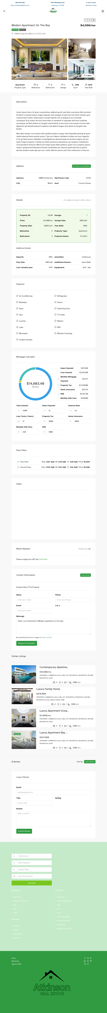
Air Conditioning (25, 295)
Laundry (22, 316)
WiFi (59, 321)
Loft (14, 900)
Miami (15, 921)
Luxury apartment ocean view (55, 701)
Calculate (32, 874)
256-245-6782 (20, 2)
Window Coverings (64, 326)
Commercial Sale (63, 908)
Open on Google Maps (81, 166)
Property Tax (47, 407)
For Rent (22, 29)
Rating (58, 789)
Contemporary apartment (53, 658)
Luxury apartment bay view (54, 723)
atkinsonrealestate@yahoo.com (20, 5)
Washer (60, 316)
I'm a (57, 596)
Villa (14, 896)
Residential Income (64, 920)
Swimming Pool (63, 306)
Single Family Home (20, 892)
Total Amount (22, 396)
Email (18, 596)
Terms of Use (47, 628)
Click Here (43, 550)
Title (18, 789)
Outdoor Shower (25, 331)
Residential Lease (63, 912)
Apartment (17, 888)
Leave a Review (89, 752)
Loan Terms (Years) (25, 407)
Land (15, 904)
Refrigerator (62, 295)
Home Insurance (75, 407)
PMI (44, 418)
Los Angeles (17, 925)
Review (19, 800)
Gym (21, 311)
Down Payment (48, 396)
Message (20, 607)
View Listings (86, 566)
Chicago (16, 917)
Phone (58, 586)
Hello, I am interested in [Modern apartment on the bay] (53, 617)
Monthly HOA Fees (24, 418)
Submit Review (24, 822)
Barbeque (23, 301)
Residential (61, 916)
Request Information (26, 634)
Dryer (21, 306)
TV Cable (61, 311)
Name (18, 586)
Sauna (59, 301)
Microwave (23, 326)
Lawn (21, 321)
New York (16, 929)
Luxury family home (47, 680)
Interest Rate (74, 396)
